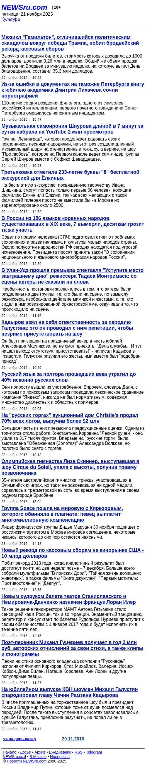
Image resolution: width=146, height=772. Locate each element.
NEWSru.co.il (14, 756)
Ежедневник (60, 752)
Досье (25, 752)
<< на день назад (19, 739)
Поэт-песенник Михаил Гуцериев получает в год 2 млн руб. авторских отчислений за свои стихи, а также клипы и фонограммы (72, 648)
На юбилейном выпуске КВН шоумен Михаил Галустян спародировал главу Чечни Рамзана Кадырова (69, 692)
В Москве (38, 756)
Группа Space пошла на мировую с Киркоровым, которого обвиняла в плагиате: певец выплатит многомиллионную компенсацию (62, 514)
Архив (40, 752)
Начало (9, 752)
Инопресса (60, 756)
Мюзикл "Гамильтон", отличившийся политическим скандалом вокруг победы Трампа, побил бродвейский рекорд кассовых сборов (70, 43)
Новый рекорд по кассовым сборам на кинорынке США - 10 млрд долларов (72, 553)
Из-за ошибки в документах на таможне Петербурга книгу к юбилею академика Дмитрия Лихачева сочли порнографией (72, 90)
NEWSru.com (24, 7)
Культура (10, 19)
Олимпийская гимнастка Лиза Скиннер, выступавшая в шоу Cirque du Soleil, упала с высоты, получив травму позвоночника (70, 467)
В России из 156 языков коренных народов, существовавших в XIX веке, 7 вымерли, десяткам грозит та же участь (72, 224)
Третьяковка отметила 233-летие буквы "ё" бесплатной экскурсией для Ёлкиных (70, 175)
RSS (78, 752)
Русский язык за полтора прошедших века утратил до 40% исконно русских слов (68, 377)
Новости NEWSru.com (27, 761)
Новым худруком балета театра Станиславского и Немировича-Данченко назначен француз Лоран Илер (68, 599)
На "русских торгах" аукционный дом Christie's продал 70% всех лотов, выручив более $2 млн (69, 418)
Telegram (94, 752)
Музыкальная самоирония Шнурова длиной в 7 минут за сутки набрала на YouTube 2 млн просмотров (72, 129)
